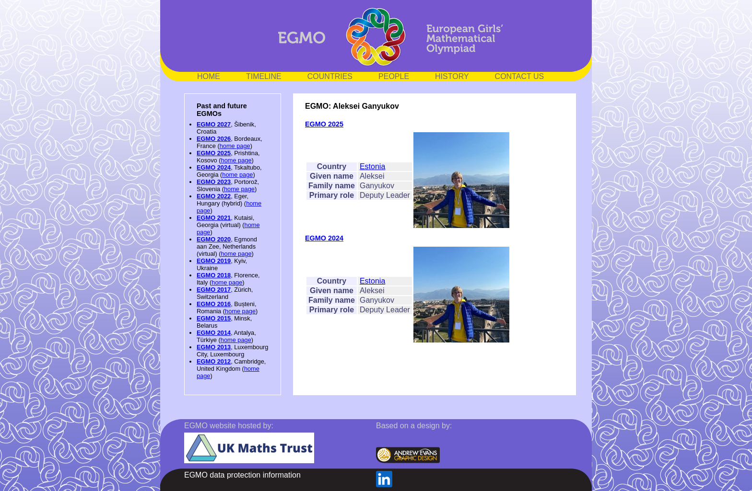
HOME (208, 76)
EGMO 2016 (214, 304)
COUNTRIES (329, 76)
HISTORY (452, 76)
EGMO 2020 (214, 239)
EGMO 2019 (214, 260)
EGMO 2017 (214, 289)
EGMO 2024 (214, 167)
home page (235, 145)
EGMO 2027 (214, 124)
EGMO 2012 (214, 361)
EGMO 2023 (214, 181)
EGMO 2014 (214, 332)
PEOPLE (393, 76)
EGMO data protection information (242, 475)
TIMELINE (264, 76)
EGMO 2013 (214, 347)
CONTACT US (519, 76)
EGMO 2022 (214, 196)
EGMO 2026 (214, 138)
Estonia (372, 166)
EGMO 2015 (214, 318)
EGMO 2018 (214, 275)
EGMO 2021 (214, 217)
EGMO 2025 (214, 153)
